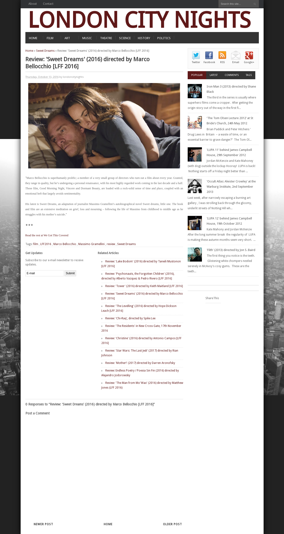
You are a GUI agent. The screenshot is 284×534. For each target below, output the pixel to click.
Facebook (209, 62)
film (35, 244)
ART (67, 38)
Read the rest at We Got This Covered (47, 235)
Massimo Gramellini (91, 244)
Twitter (196, 62)
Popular (197, 75)
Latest (214, 75)
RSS (222, 62)
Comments (232, 75)
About (32, 3)
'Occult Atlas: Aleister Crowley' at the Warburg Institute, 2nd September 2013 (231, 187)
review (111, 244)
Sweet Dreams (45, 50)
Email (235, 62)
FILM (50, 38)
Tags (249, 75)
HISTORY (144, 38)
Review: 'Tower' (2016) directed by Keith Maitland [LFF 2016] (144, 286)
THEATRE (106, 38)
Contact (48, 3)
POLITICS (164, 38)
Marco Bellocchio (64, 244)
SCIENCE (125, 38)
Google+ (249, 62)
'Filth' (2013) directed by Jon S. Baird (231, 250)
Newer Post (43, 524)
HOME (33, 38)
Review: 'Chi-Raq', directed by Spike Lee (130, 318)
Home (29, 50)
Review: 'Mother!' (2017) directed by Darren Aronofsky (140, 363)
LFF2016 (45, 244)
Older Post (172, 524)
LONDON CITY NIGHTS (139, 20)
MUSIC (87, 38)
